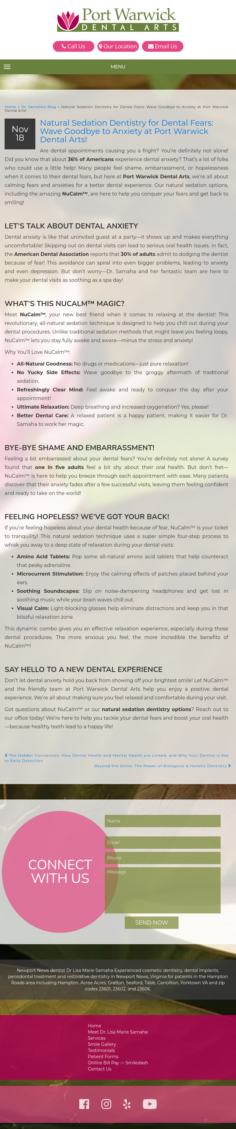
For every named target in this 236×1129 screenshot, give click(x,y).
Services (98, 977)
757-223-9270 (106, 1082)
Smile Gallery (103, 983)
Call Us (73, 46)
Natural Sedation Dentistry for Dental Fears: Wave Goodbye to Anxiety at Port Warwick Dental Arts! (132, 122)
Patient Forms (104, 996)
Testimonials (102, 990)
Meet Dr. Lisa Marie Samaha (118, 970)
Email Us (162, 46)
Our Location (118, 46)
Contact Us (101, 1009)
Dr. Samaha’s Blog (34, 106)
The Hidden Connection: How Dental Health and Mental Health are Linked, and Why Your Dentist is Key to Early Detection (113, 696)
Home (10, 106)
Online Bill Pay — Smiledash (118, 1003)
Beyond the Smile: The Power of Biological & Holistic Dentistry (166, 703)
